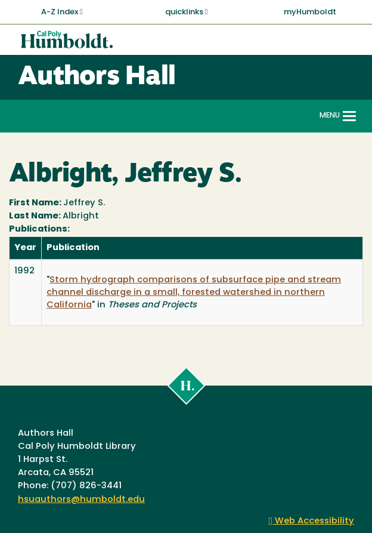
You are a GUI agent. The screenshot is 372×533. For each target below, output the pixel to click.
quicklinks (186, 12)
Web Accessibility (312, 521)
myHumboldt (310, 12)
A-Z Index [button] (62, 12)
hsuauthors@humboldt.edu (81, 499)
